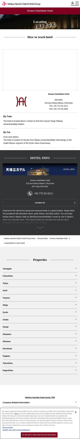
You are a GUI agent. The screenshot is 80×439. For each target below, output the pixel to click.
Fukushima (8, 276)
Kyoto (5, 312)
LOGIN (73, 3)
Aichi (5, 290)
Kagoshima (8, 370)
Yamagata (7, 269)
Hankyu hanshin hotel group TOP (40, 397)
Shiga (5, 305)
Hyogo (6, 327)
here (16, 413)
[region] (40, 423)
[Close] (76, 412)
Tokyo (5, 283)
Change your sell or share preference (16, 430)
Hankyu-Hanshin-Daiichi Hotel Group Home (19, 238)
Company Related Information (16, 402)
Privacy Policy (8, 427)
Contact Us (40, 203)
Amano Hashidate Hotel (59, 238)
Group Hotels (43, 238)
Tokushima (8, 363)
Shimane (7, 341)
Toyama (6, 298)
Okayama (7, 334)
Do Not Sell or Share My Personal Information (39, 435)
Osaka (5, 320)
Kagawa (6, 356)
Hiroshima (7, 349)
